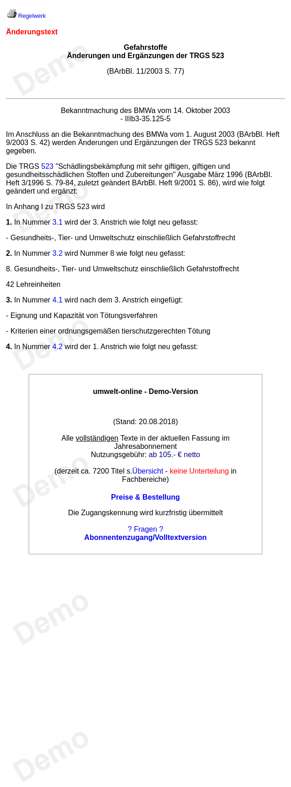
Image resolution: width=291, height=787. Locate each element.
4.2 (57, 346)
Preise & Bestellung (145, 497)
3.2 (57, 253)
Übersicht (148, 471)
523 (47, 166)
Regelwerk (32, 15)
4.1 (57, 300)
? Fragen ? (145, 529)
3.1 (57, 222)
